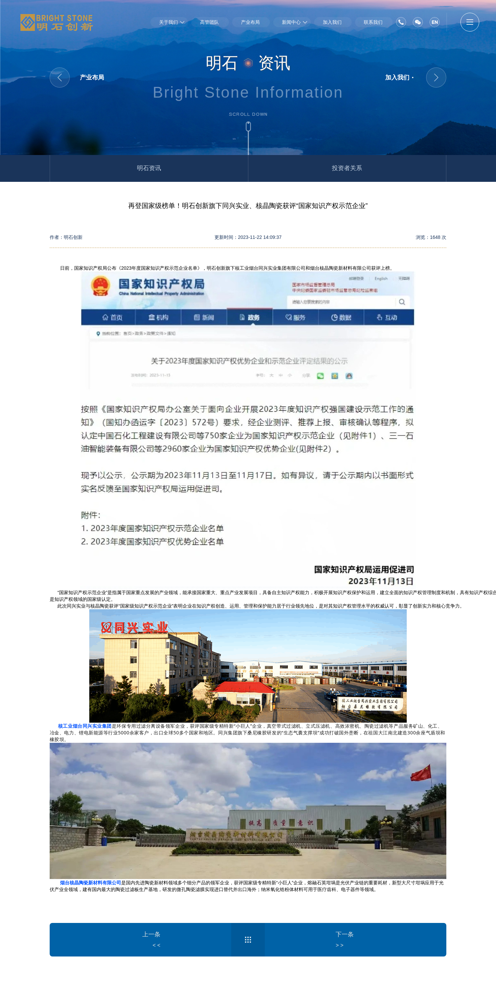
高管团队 (209, 22)
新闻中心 (291, 22)
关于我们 (168, 22)
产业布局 (250, 22)
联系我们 (373, 22)
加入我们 (332, 22)
